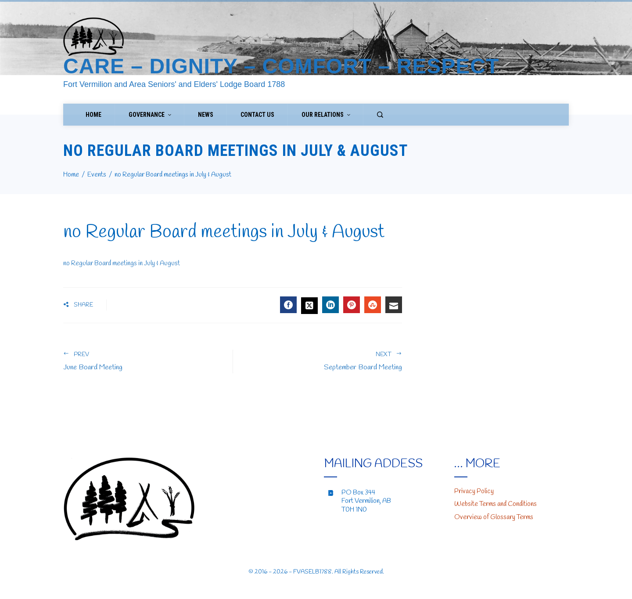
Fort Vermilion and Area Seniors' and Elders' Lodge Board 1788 (174, 84)
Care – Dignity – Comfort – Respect (281, 66)
